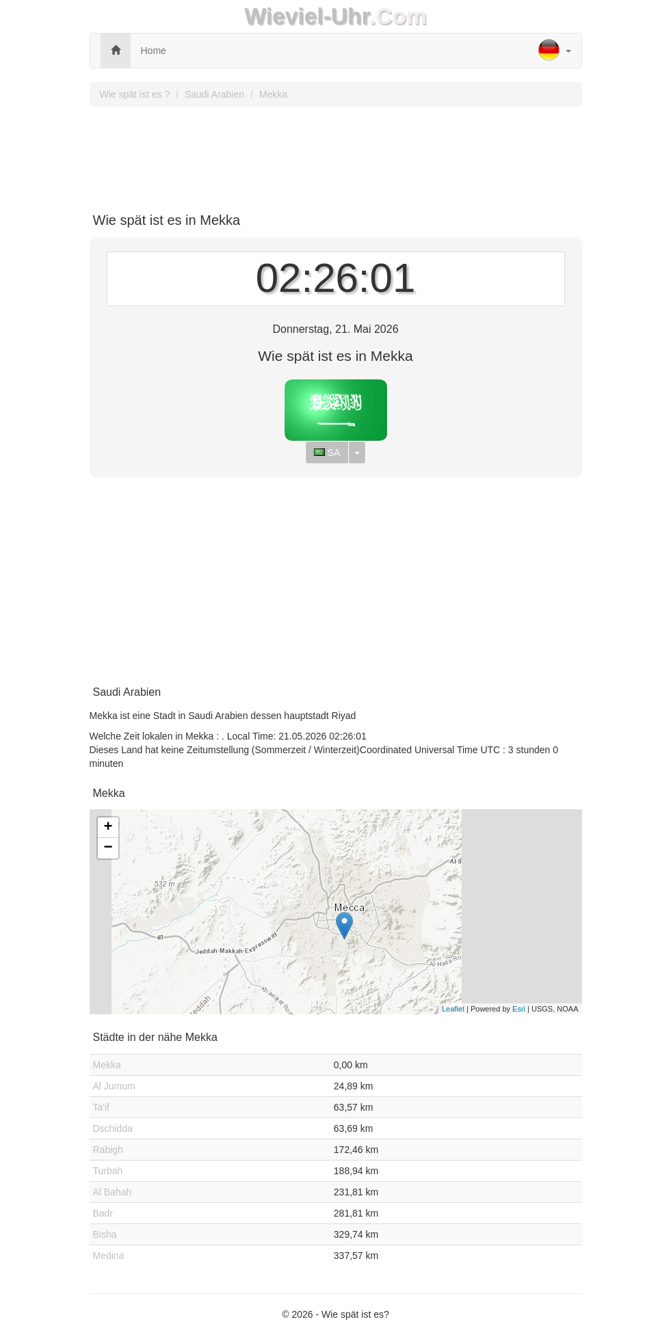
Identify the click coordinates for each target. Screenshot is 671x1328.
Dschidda (113, 1128)
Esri (518, 1009)
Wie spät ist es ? (135, 94)
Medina (108, 1255)
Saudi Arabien (214, 94)
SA (327, 452)
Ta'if (101, 1107)
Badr (103, 1213)
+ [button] (107, 827)
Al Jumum (114, 1086)
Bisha (105, 1234)
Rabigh (108, 1149)
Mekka (273, 94)
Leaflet (453, 1009)
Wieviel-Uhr (306, 16)
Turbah (108, 1170)
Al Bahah (112, 1192)
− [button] (107, 848)
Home (153, 50)
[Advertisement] (336, 154)
